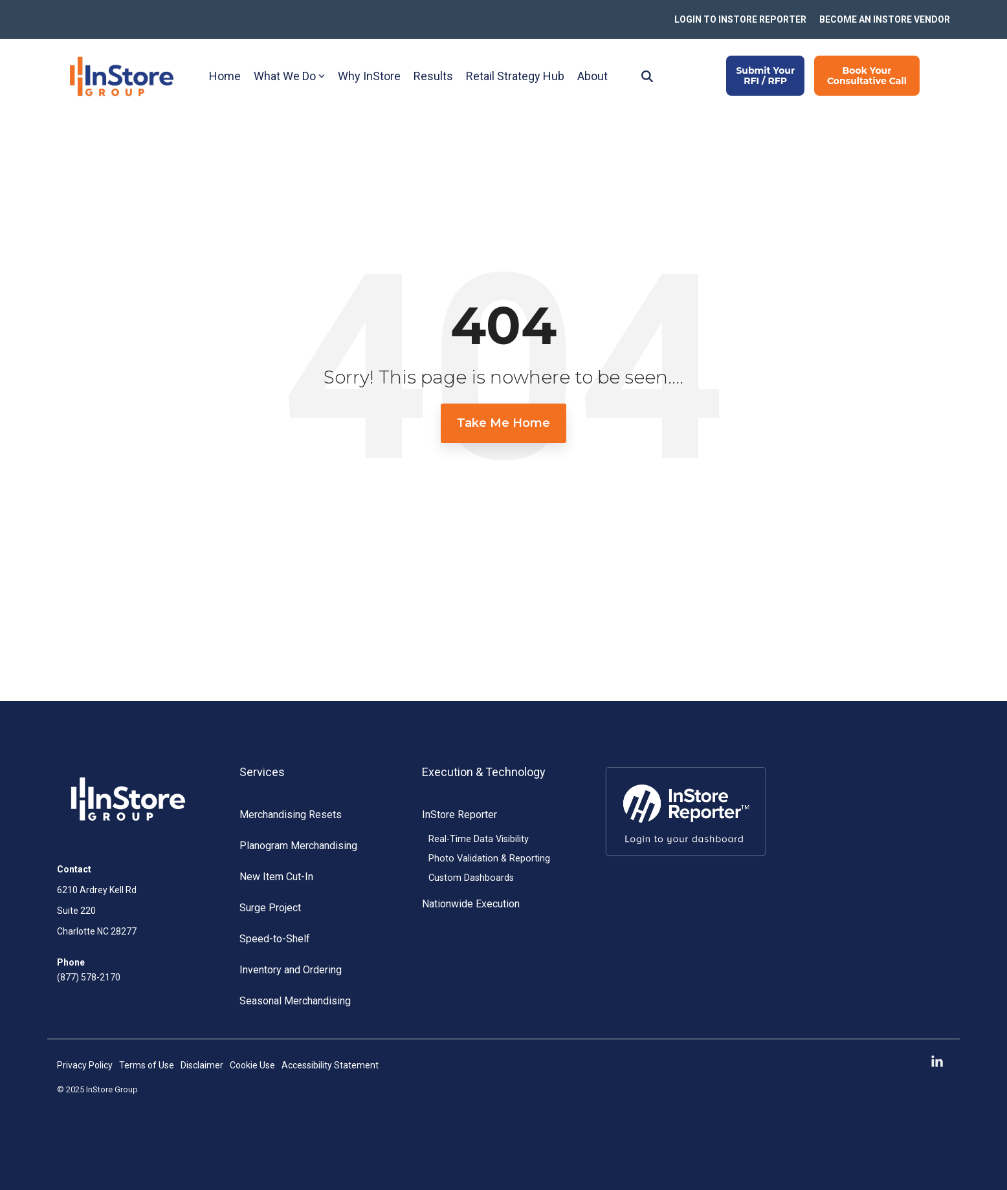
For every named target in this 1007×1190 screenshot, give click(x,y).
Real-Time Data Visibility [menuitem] (478, 839)
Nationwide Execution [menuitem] (471, 904)
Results (433, 76)
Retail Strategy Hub (515, 76)
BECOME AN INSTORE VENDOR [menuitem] (884, 19)
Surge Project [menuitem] (270, 908)
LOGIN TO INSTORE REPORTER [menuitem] (740, 19)
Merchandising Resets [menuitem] (290, 814)
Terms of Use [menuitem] (146, 1065)
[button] (937, 1062)
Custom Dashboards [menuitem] (471, 877)
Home (225, 76)
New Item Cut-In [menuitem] (276, 877)
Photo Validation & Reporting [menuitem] (489, 858)
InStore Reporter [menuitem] (459, 814)
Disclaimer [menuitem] (202, 1065)
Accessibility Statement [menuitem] (330, 1065)
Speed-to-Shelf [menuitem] (274, 939)
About (592, 76)
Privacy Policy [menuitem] (85, 1065)
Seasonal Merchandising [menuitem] (295, 1001)
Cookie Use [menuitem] (252, 1065)
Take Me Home (503, 423)
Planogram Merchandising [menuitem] (298, 845)
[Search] (647, 75)
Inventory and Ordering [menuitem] (290, 970)
